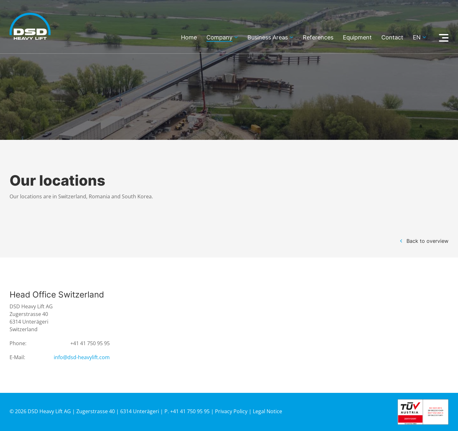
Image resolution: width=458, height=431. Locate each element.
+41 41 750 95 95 (90, 343)
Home (189, 38)
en (417, 38)
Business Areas (267, 38)
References (318, 38)
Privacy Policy (231, 411)
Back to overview (427, 241)
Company (219, 38)
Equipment (357, 38)
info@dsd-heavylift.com (82, 357)
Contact (392, 38)
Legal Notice (267, 411)
